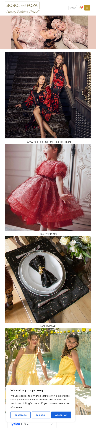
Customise (20, 415)
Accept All (61, 415)
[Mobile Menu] (87, 8)
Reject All (41, 415)
